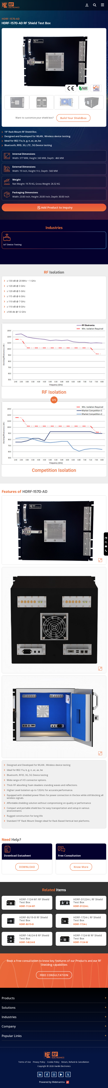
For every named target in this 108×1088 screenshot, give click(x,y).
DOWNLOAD (27, 880)
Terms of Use (24, 1062)
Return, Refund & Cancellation (75, 1062)
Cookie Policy (53, 1062)
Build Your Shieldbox (73, 131)
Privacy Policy (39, 1062)
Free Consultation (54, 975)
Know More (81, 880)
